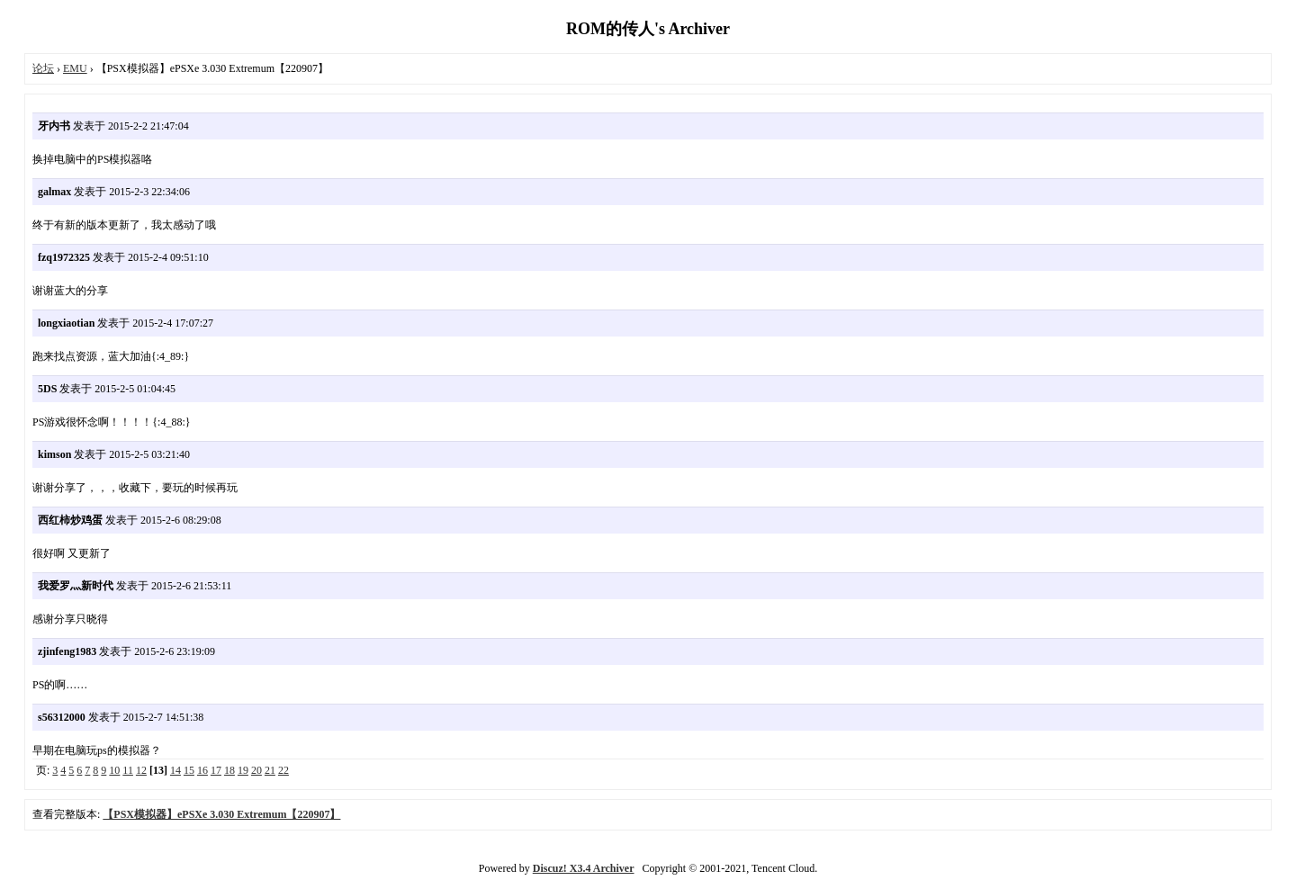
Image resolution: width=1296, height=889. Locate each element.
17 (216, 770)
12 (141, 770)
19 (243, 770)
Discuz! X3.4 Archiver (583, 868)
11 (127, 770)
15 (189, 770)
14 (175, 770)
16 (202, 770)
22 (283, 770)
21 (270, 770)
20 (256, 770)
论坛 (43, 68)
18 (229, 770)
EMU (75, 68)
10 (114, 770)
